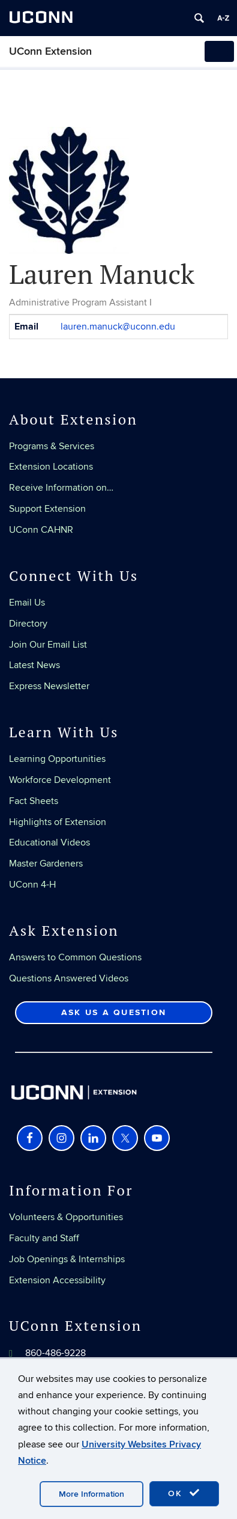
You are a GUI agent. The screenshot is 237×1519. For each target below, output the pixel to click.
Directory (28, 624)
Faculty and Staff (44, 1238)
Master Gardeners (46, 864)
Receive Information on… (61, 488)
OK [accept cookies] (184, 1493)
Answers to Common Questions (75, 957)
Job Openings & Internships (67, 1259)
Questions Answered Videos (68, 978)
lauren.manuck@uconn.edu (118, 327)
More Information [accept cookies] (91, 1494)
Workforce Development (60, 780)
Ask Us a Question (113, 1012)
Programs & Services (51, 446)
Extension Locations (51, 467)
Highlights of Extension (57, 822)
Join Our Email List (48, 645)
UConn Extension (50, 51)
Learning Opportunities (57, 759)
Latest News (34, 665)
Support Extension (47, 509)
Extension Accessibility (57, 1280)
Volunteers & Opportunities (66, 1217)
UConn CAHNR (41, 530)
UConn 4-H (32, 885)
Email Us (27, 603)
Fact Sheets (33, 801)
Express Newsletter (49, 686)
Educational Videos (49, 842)
